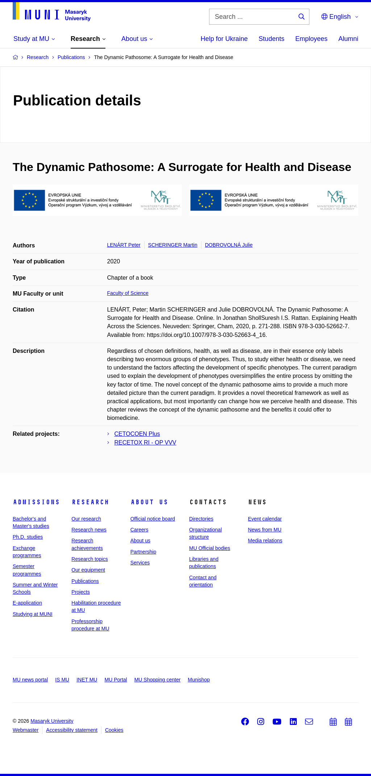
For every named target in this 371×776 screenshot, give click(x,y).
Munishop (199, 680)
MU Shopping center (157, 680)
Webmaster (25, 730)
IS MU (62, 680)
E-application (27, 603)
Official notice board (152, 519)
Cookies (114, 730)
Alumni (348, 38)
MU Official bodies (209, 548)
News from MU (265, 530)
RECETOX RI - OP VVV (145, 442)
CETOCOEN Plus (137, 434)
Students (271, 38)
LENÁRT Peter (124, 245)
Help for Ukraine (224, 38)
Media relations (265, 540)
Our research (86, 519)
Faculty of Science (128, 293)
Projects (80, 592)
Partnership (143, 552)
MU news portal (30, 680)
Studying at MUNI (33, 614)
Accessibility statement (71, 730)
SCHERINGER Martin (172, 245)
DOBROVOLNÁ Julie (229, 245)
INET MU (86, 680)
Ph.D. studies (28, 537)
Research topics (89, 559)
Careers (139, 530)
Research (90, 502)
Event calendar (265, 519)
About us (149, 502)
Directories (201, 519)
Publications (85, 581)
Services (140, 563)
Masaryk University (51, 721)
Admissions (36, 502)
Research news (89, 530)
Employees (311, 38)
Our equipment (88, 570)
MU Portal (115, 680)
